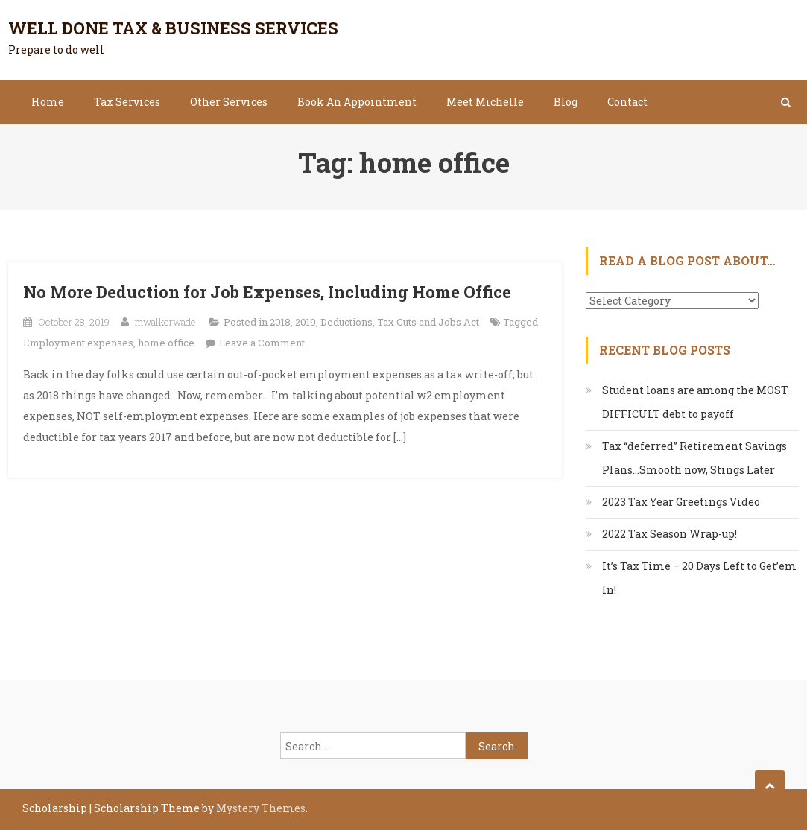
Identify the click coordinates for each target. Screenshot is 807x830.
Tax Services (127, 102)
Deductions (346, 322)
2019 (305, 322)
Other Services (229, 102)
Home (47, 102)
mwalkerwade (165, 322)
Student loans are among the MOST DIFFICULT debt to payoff (695, 402)
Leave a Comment (262, 342)
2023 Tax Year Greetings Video (681, 502)
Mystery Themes (261, 808)
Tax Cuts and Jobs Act (428, 322)
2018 (280, 322)
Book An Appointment (357, 102)
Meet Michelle (485, 102)
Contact (627, 102)
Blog (565, 102)
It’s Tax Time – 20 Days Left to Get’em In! (699, 578)
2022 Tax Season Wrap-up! (669, 534)
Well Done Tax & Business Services (173, 28)
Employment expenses (78, 342)
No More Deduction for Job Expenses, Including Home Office (267, 291)
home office (166, 342)
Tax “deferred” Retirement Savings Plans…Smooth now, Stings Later (694, 458)
